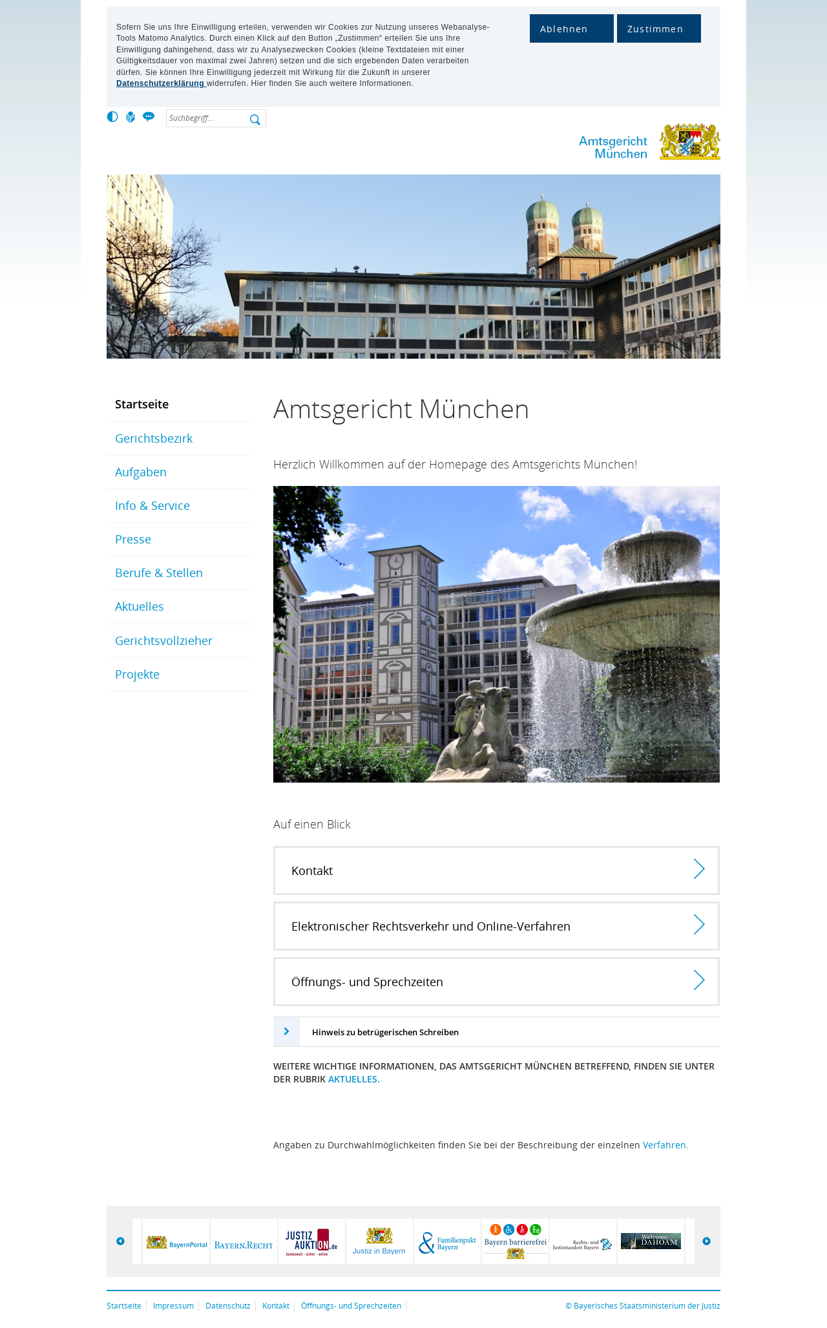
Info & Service (152, 505)
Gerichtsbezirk (154, 438)
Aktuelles (139, 606)
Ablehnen (564, 29)
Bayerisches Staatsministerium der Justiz (647, 1305)
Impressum (173, 1305)
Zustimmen (655, 29)
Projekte (137, 674)
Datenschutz (228, 1305)
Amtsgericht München (607, 144)
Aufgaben (141, 472)
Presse (133, 539)
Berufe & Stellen (159, 572)
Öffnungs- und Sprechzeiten (351, 1305)
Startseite (142, 404)
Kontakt (275, 1305)
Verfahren (664, 1145)
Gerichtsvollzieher (164, 640)
